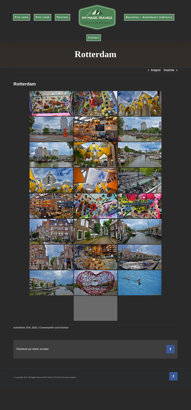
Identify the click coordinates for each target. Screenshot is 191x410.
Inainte (169, 70)
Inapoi (156, 70)
